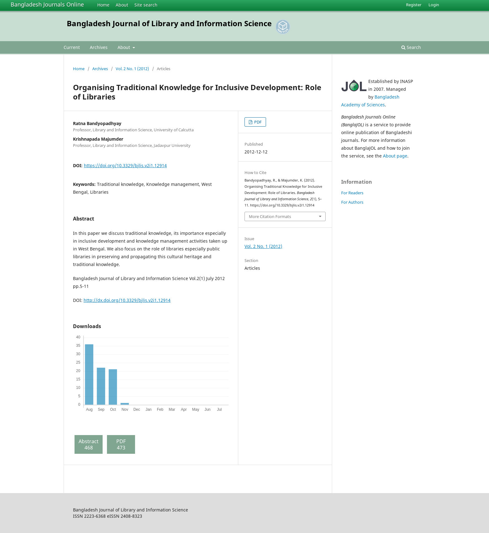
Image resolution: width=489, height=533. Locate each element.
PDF (257, 122)
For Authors (352, 202)
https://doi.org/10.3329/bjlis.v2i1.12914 (125, 165)
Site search (145, 5)
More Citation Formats (270, 216)
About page (395, 156)
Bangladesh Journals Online (47, 4)
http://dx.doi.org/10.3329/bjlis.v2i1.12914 (127, 300)
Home (103, 5)
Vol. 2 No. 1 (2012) (132, 68)
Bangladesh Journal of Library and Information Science (169, 23)
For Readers (352, 193)
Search (411, 47)
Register (413, 4)
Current (72, 47)
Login (433, 4)
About (122, 5)
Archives (99, 47)
